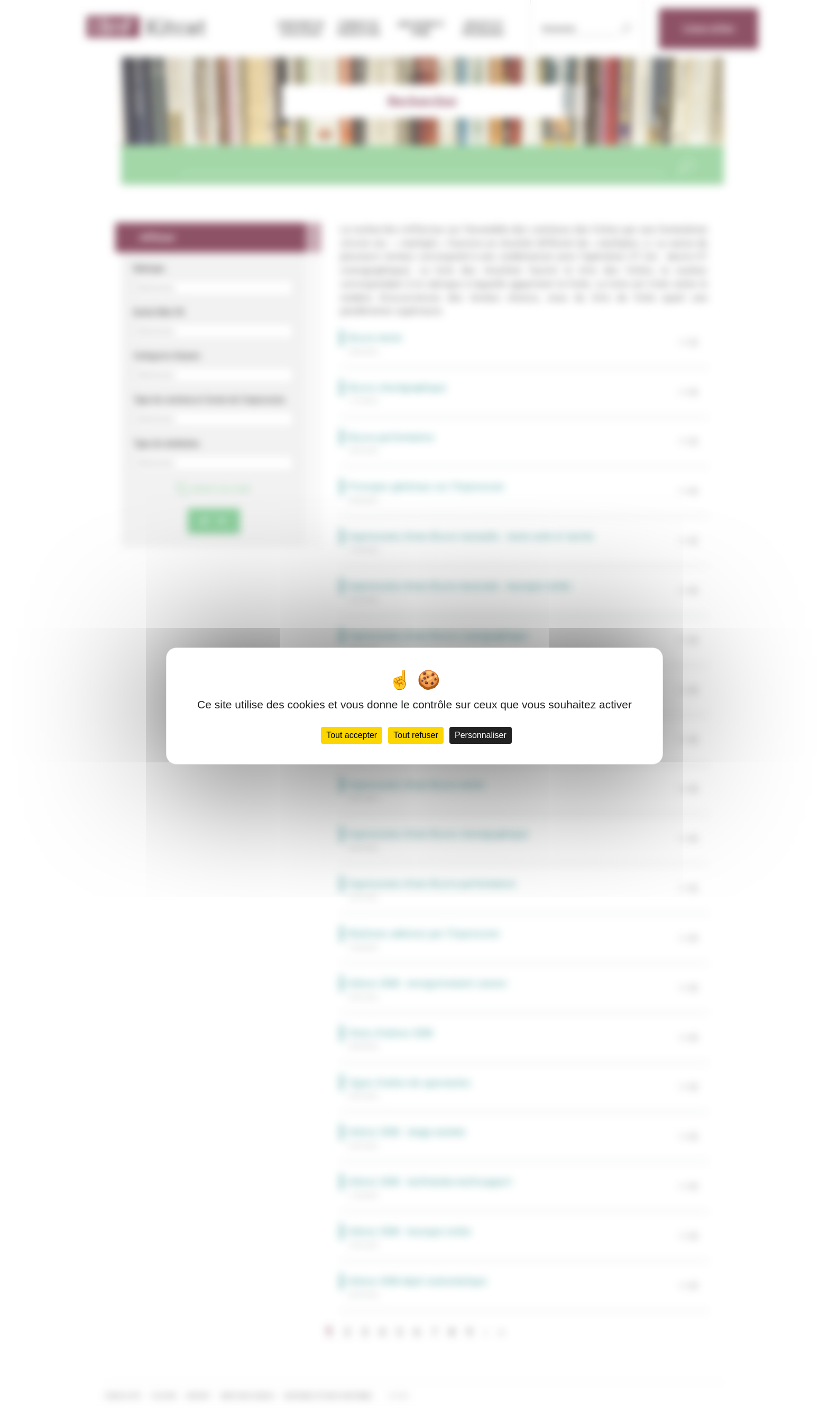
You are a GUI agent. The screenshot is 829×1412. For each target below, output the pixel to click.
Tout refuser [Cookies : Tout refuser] (415, 735)
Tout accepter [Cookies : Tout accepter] (351, 735)
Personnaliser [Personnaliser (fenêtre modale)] (480, 735)
